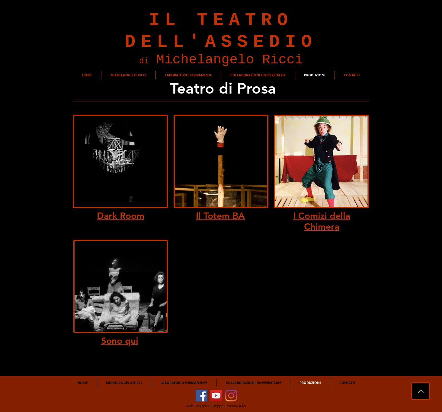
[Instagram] (231, 395)
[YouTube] (216, 395)
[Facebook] (201, 395)
